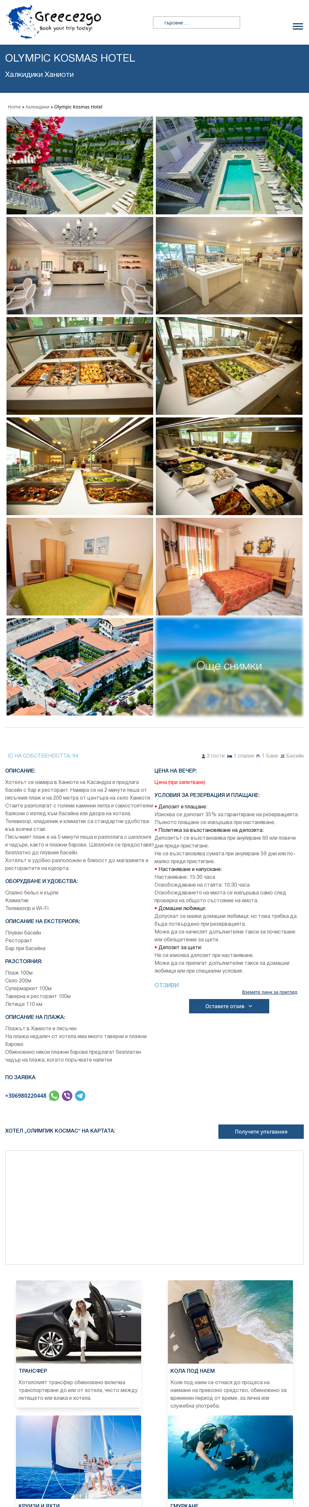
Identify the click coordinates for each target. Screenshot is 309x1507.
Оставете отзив (229, 1006)
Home (14, 107)
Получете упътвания (261, 1131)
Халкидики (37, 107)
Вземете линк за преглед (269, 992)
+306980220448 (25, 1095)
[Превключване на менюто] (298, 26)
